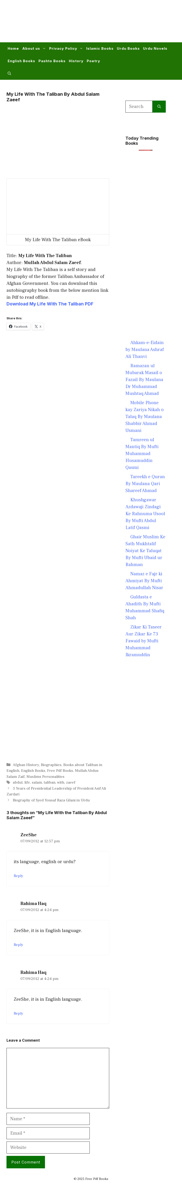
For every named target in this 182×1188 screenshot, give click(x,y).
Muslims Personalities (45, 776)
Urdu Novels (155, 48)
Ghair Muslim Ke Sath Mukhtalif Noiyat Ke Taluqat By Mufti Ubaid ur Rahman (145, 551)
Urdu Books (128, 48)
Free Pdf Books (60, 770)
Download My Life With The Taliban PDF (49, 304)
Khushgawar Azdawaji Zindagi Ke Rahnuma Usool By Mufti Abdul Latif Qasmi (145, 514)
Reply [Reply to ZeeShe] (18, 875)
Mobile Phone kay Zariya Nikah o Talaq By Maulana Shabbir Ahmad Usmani (144, 417)
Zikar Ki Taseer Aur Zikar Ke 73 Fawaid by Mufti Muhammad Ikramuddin (143, 641)
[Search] (159, 107)
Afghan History (26, 764)
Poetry (93, 61)
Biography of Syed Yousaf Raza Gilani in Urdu (51, 800)
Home (13, 48)
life (27, 782)
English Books (21, 61)
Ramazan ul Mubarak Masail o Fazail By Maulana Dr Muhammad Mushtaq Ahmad (144, 380)
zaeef (70, 782)
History (76, 61)
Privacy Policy (67, 48)
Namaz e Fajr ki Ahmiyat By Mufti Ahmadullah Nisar (144, 581)
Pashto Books (52, 61)
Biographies (51, 764)
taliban (49, 782)
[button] (9, 73)
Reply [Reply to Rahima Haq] (18, 944)
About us (35, 48)
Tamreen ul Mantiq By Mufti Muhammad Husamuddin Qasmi (142, 454)
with (60, 782)
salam (37, 782)
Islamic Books (100, 48)
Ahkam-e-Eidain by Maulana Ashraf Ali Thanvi (144, 350)
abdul (17, 782)
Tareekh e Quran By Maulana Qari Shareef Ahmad (145, 484)
